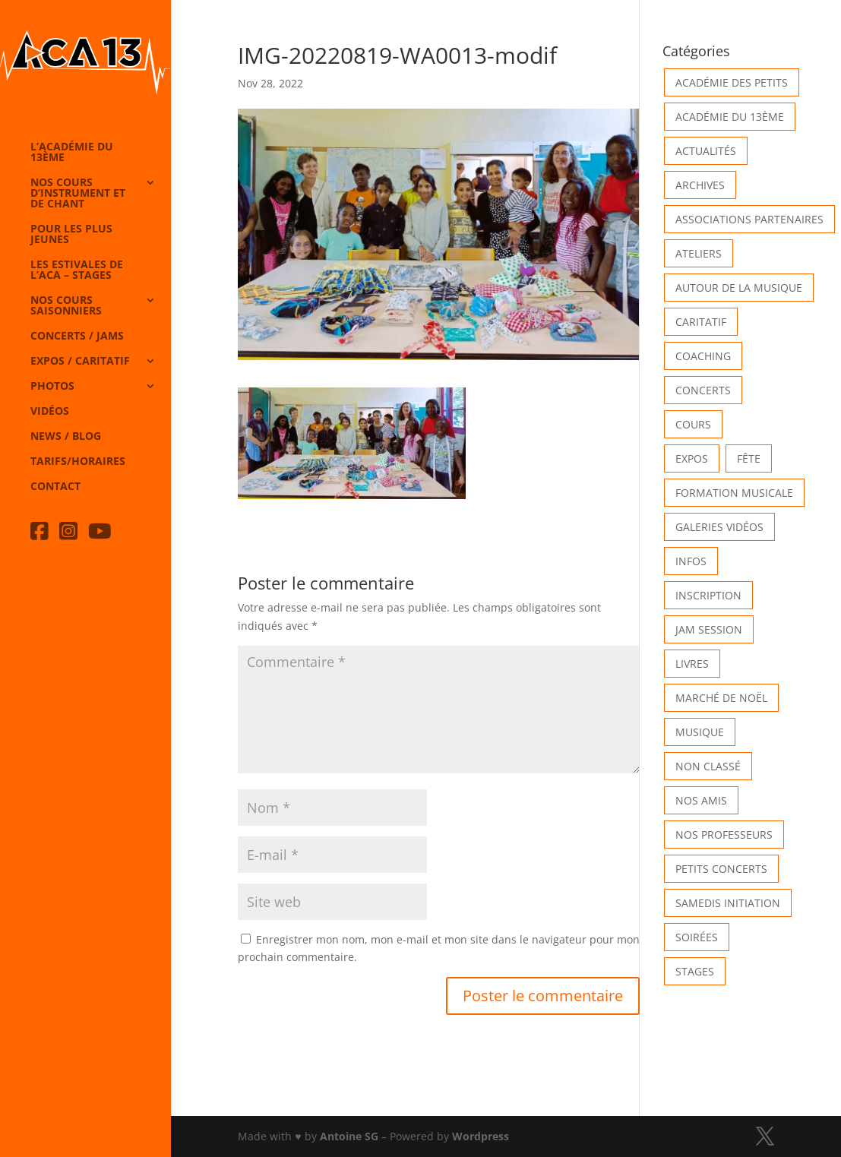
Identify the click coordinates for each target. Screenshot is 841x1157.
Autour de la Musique (738, 287)
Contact (55, 487)
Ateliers (698, 253)
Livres (692, 663)
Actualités (705, 151)
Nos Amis (701, 800)
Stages (694, 971)
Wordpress (480, 1136)
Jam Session (708, 629)
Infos (691, 561)
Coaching (703, 356)
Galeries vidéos (719, 527)
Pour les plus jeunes (71, 234)
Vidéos (49, 412)
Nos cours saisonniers (66, 306)
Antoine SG (349, 1136)
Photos (52, 387)
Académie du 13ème (729, 116)
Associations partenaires (749, 219)
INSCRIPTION (708, 595)
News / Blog (65, 437)
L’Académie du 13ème (71, 152)
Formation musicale (734, 492)
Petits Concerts (721, 868)
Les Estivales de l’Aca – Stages (76, 270)
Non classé (708, 766)
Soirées (696, 937)
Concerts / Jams (77, 336)
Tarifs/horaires (77, 462)
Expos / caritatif (80, 362)
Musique (699, 732)
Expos (691, 458)
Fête (748, 458)
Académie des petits (731, 82)
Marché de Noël (721, 698)
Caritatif (700, 322)
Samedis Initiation (727, 903)
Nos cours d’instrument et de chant (77, 193)
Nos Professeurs (724, 834)
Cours (693, 424)
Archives (700, 185)
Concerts (703, 390)
